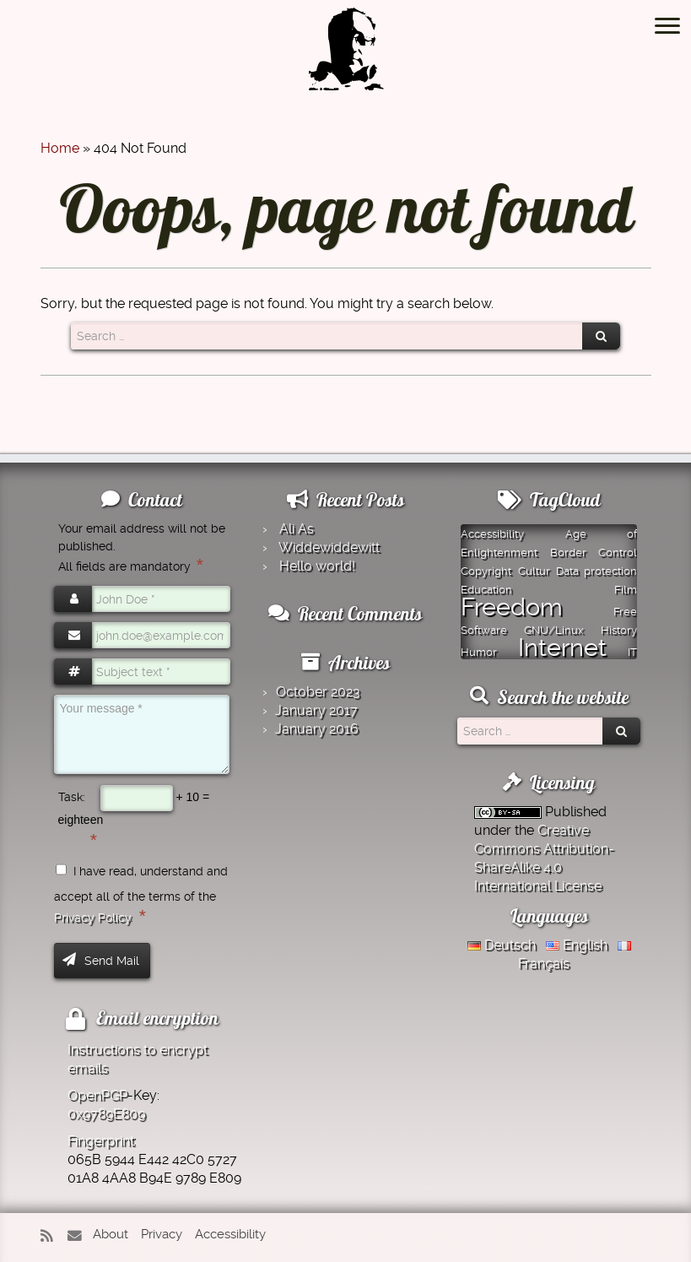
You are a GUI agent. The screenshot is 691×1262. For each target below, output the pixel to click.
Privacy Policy (92, 917)
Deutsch (501, 945)
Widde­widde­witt (329, 547)
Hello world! (317, 566)
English (576, 945)
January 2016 (317, 729)
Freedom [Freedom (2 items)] (512, 607)
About (110, 1234)
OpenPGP (97, 1095)
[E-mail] (78, 1236)
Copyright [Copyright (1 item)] (486, 571)
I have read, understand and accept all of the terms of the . (141, 894)
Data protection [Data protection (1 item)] (596, 571)
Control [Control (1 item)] (617, 552)
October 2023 (318, 692)
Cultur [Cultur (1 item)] (534, 571)
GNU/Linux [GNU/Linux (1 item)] (554, 630)
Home (59, 148)
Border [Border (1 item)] (568, 552)
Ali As (296, 529)
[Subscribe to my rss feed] (52, 1236)
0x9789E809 (106, 1114)
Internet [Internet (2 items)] (562, 647)
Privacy (161, 1234)
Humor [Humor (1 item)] (479, 652)
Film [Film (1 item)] (625, 589)
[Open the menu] (667, 27)
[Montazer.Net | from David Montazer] (346, 58)
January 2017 (316, 710)
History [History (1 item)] (619, 630)
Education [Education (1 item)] (486, 589)
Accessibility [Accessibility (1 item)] (492, 534)
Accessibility (230, 1234)
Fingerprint (100, 1141)
